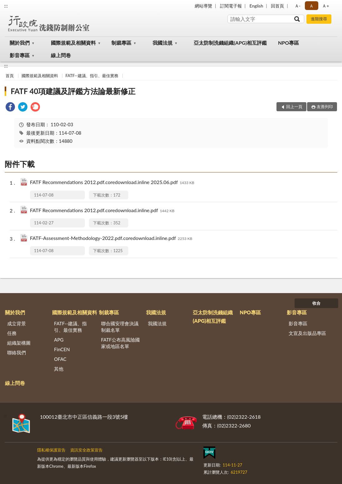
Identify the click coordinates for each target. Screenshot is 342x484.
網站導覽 (203, 5)
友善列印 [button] (325, 106)
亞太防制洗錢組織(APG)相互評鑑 (230, 43)
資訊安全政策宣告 (86, 449)
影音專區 (20, 55)
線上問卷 (61, 55)
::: (6, 5)
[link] (10, 107)
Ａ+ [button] (325, 5)
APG (58, 339)
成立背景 (16, 323)
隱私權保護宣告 (51, 449)
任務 (12, 333)
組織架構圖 (19, 343)
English (256, 5)
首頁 (10, 75)
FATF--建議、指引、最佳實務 (92, 75)
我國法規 (163, 43)
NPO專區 (288, 43)
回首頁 (277, 5)
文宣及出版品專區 (307, 333)
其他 (58, 369)
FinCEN (62, 349)
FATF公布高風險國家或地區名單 (120, 343)
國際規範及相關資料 (73, 43)
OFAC (60, 359)
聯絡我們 (16, 352)
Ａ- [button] (297, 5)
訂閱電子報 (231, 5)
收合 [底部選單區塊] (316, 303)
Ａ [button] (311, 5)
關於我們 (20, 43)
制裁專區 (121, 43)
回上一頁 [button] (294, 106)
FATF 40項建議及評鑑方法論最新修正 (73, 91)
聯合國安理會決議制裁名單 (120, 327)
